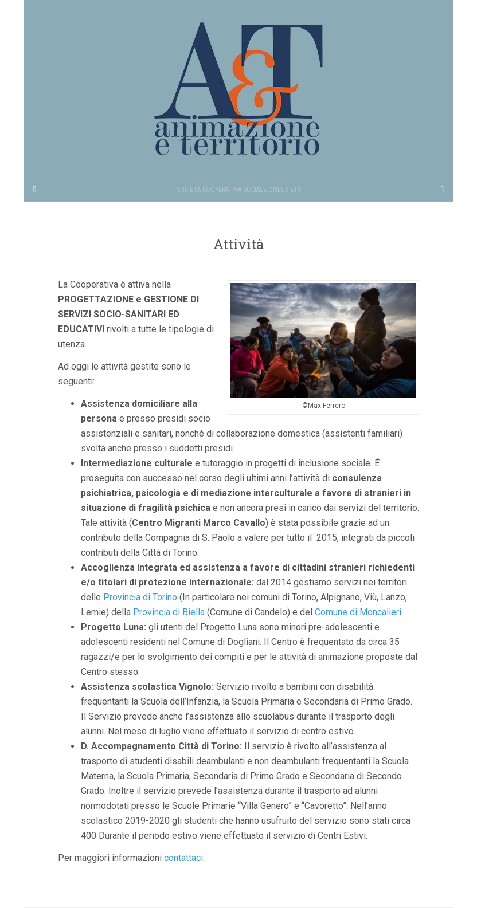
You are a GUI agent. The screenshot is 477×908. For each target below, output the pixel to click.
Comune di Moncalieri (358, 612)
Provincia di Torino (140, 597)
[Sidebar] (35, 189)
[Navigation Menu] (442, 189)
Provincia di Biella (169, 612)
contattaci (183, 857)
